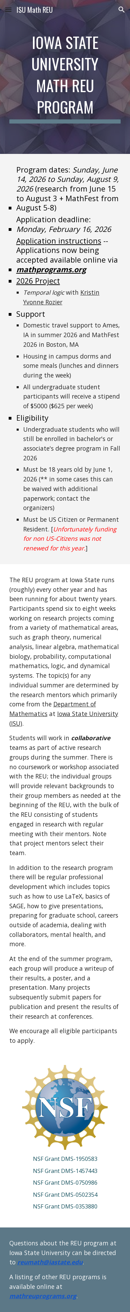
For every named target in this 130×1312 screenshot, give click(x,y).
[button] (8, 9)
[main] (65, 77)
